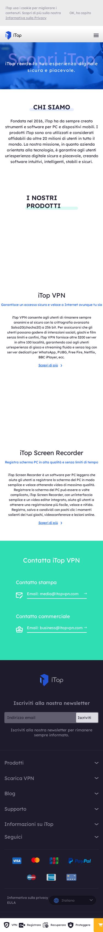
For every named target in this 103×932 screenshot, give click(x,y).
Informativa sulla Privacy (25, 18)
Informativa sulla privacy (27, 898)
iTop (51, 680)
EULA (11, 903)
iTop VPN (13, 35)
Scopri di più (50, 365)
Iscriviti (84, 717)
